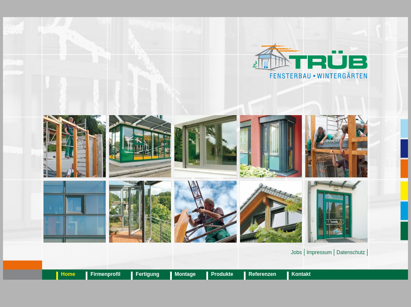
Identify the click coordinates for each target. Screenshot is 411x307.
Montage (185, 274)
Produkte (222, 274)
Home (68, 274)
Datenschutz (350, 252)
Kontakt (301, 274)
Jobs (296, 252)
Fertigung (147, 274)
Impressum (319, 252)
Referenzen (262, 274)
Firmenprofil (105, 274)
